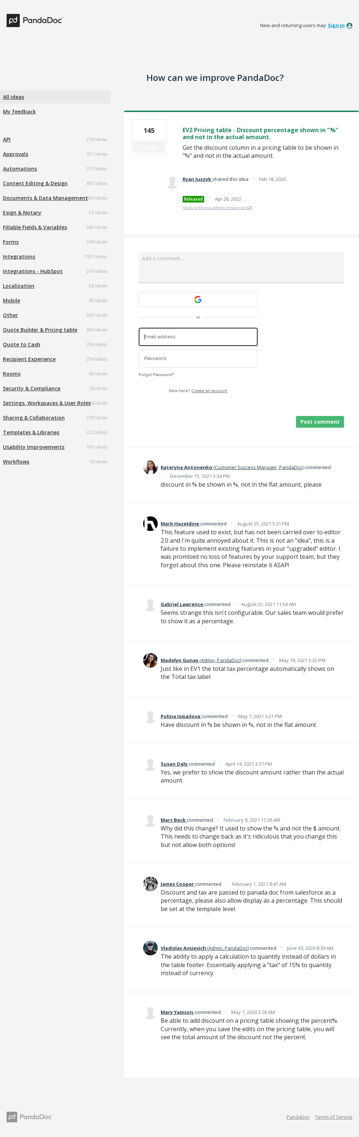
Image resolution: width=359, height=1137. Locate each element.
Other (10, 315)
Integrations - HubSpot (33, 271)
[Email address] (198, 337)
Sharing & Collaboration (34, 417)
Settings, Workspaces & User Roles (47, 403)
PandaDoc (298, 1117)
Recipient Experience (29, 359)
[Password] (198, 358)
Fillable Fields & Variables (35, 227)
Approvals (15, 154)
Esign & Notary (22, 212)
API (7, 139)
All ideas (13, 96)
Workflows (16, 461)
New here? (198, 391)
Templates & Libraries (31, 432)
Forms (11, 241)
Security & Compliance (31, 388)
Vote (151, 147)
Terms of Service (333, 1117)
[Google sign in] (198, 299)
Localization (18, 285)
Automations (20, 168)
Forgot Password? (156, 375)
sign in (336, 25)
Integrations (19, 256)
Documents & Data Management (45, 197)
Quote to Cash (21, 344)
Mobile (11, 300)
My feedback (19, 111)
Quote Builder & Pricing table (40, 329)
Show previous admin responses (217, 207)
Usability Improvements (33, 446)
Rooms (11, 373)
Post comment (320, 421)
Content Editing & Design (35, 183)
